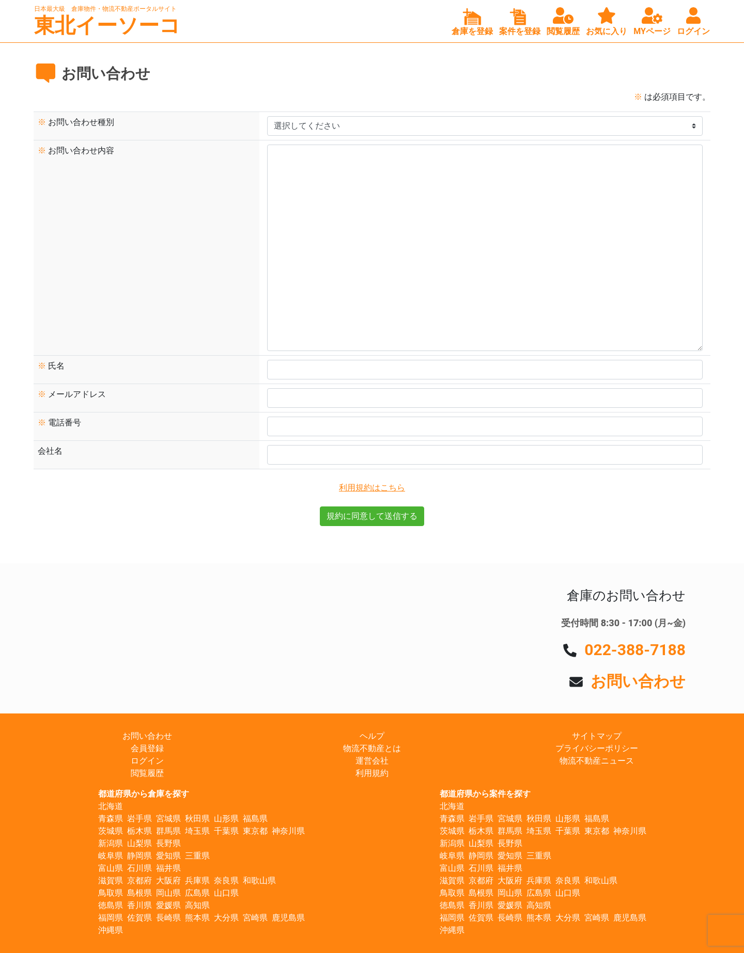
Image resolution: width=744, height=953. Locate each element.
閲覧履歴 (147, 773)
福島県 (255, 818)
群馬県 (168, 831)
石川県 (139, 868)
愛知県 (168, 856)
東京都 (255, 831)
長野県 (168, 843)
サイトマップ (597, 736)
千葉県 (226, 831)
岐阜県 (110, 856)
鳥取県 (110, 893)
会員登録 (147, 748)
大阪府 (168, 880)
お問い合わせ (638, 681)
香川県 (139, 905)
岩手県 (139, 818)
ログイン (147, 761)
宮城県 (168, 818)
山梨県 (139, 843)
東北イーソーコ (107, 25)
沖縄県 (110, 930)
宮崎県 (255, 918)
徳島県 (110, 905)
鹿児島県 (288, 918)
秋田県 (197, 818)
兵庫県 (197, 880)
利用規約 (372, 773)
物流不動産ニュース (597, 761)
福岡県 (110, 918)
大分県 (226, 918)
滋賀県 (110, 880)
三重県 (197, 856)
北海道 (110, 806)
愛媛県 (168, 905)
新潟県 (110, 843)
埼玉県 (197, 831)
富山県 (110, 868)
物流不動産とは (372, 748)
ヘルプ (372, 736)
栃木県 (139, 831)
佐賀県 (139, 918)
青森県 (110, 818)
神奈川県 (288, 831)
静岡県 (139, 856)
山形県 (226, 818)
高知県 (197, 905)
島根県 (139, 893)
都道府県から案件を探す (485, 794)
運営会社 (372, 761)
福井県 (168, 868)
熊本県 (197, 918)
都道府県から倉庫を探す (143, 794)
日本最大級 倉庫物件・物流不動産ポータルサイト (105, 8)
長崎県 (168, 918)
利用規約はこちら (372, 488)
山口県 (226, 893)
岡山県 (168, 893)
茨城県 (110, 831)
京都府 (139, 880)
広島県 (197, 893)
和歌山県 (259, 880)
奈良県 (226, 880)
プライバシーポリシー (596, 748)
